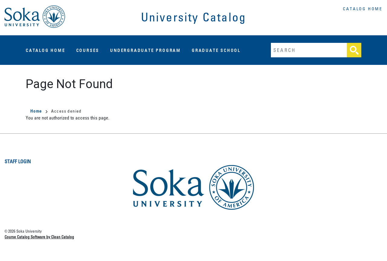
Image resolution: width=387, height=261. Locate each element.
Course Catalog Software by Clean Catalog (39, 236)
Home (38, 110)
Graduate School (216, 50)
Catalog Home (362, 8)
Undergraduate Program (145, 50)
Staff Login (18, 161)
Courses (87, 50)
